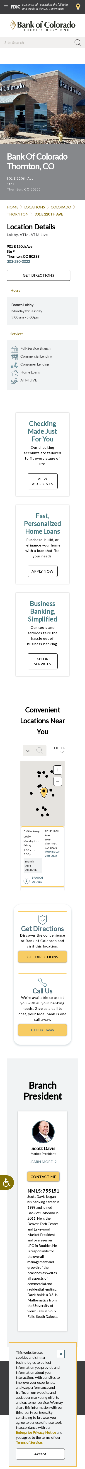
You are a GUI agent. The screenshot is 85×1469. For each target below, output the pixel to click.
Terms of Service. (29, 1442)
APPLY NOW (42, 571)
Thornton (18, 214)
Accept (40, 1454)
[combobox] (36, 42)
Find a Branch (78, 6)
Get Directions (38, 275)
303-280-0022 (18, 261)
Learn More (43, 1161)
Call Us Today (42, 1030)
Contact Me (43, 1176)
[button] (43, 793)
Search (40, 750)
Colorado (61, 207)
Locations (34, 207)
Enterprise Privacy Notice (36, 1432)
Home (12, 207)
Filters (60, 748)
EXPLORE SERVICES (42, 661)
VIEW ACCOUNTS (42, 481)
